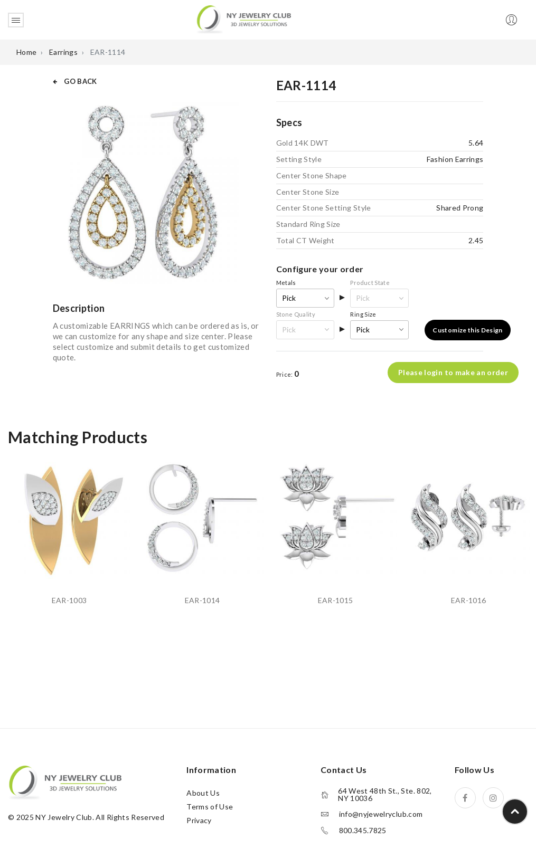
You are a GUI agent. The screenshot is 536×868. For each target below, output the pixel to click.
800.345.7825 (363, 830)
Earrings (63, 51)
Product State (370, 282)
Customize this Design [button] (467, 330)
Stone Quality (296, 314)
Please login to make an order (453, 372)
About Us (203, 792)
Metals (286, 282)
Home (26, 51)
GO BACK (75, 81)
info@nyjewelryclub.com (381, 814)
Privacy (198, 820)
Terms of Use (209, 806)
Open (16, 20)
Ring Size (363, 314)
